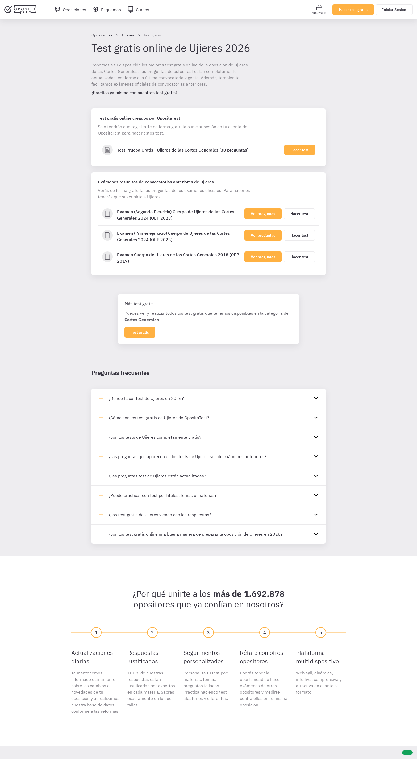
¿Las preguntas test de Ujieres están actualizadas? (157, 476)
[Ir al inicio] (20, 9)
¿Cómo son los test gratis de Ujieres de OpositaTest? (159, 417)
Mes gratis (318, 9)
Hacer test (299, 150)
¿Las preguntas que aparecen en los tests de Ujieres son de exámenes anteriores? (188, 456)
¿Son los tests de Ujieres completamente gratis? (155, 437)
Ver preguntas (263, 213)
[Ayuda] (407, 752)
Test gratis (140, 332)
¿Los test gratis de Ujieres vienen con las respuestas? (160, 514)
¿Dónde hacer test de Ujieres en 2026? (146, 398)
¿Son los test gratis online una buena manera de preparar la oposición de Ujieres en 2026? (196, 534)
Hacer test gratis (353, 9)
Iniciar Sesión (394, 9)
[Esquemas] (106, 9)
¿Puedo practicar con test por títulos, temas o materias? (163, 495)
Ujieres (128, 35)
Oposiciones (101, 35)
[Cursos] (138, 9)
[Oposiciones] (70, 9)
